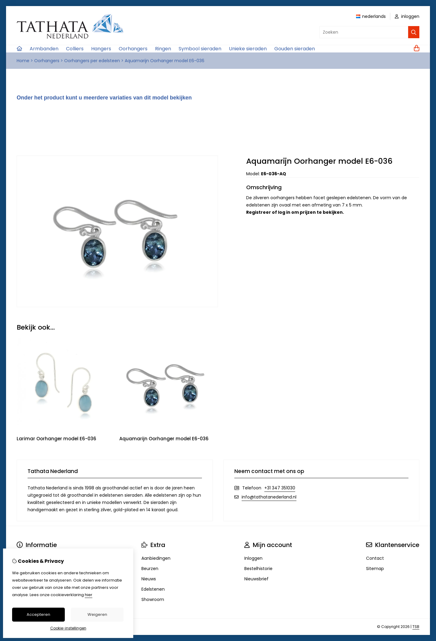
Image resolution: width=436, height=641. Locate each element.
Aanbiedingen (155, 558)
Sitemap (375, 568)
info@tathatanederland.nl (269, 497)
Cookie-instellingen (68, 628)
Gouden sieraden (294, 48)
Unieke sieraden (248, 48)
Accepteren (38, 614)
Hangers (101, 48)
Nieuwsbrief (256, 579)
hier (88, 595)
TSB (415, 626)
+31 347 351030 (279, 488)
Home (23, 61)
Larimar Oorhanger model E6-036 (56, 438)
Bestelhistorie (258, 568)
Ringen (163, 48)
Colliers (75, 48)
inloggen (407, 16)
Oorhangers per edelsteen (92, 61)
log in (284, 212)
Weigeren (97, 614)
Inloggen (253, 558)
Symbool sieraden (200, 48)
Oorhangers (133, 48)
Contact (375, 558)
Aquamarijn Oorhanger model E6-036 (164, 61)
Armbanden (44, 48)
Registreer (258, 212)
